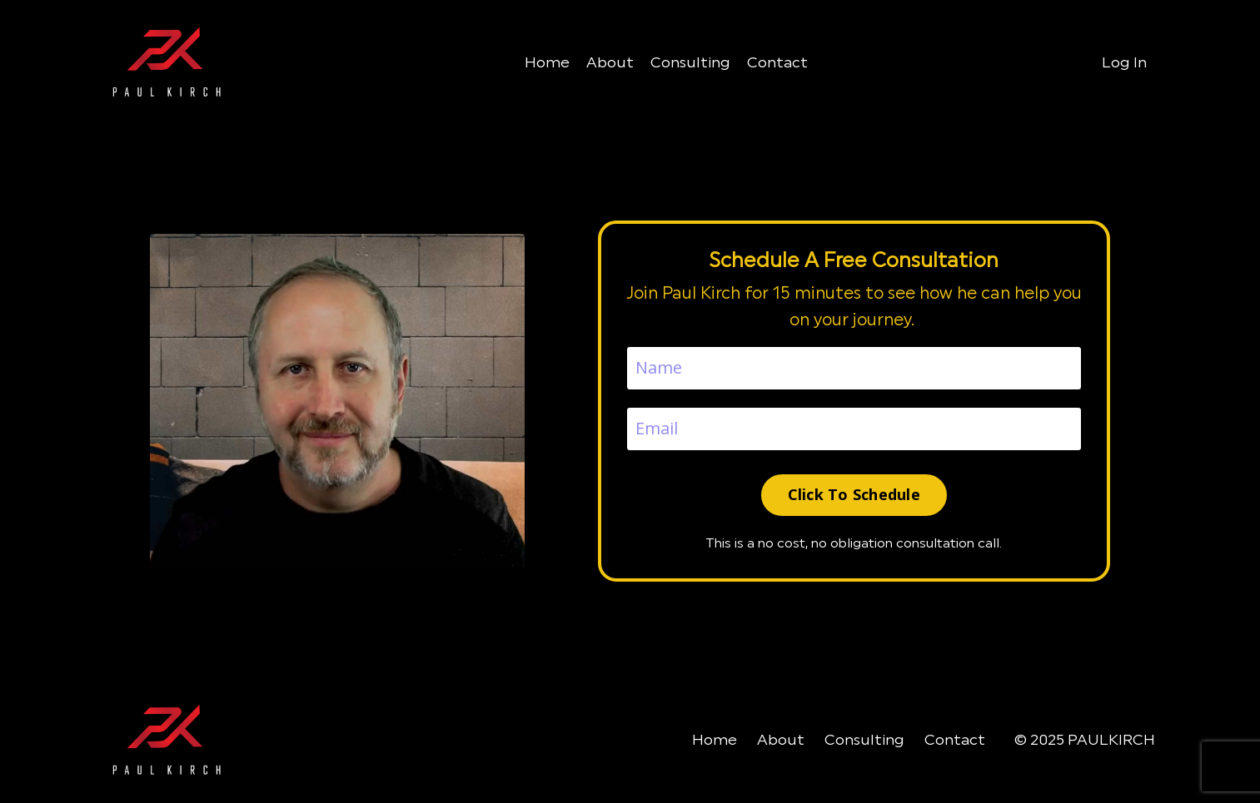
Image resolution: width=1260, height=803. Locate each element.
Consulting (690, 62)
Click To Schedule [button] (854, 494)
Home (547, 62)
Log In (1124, 62)
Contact (777, 62)
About (610, 62)
